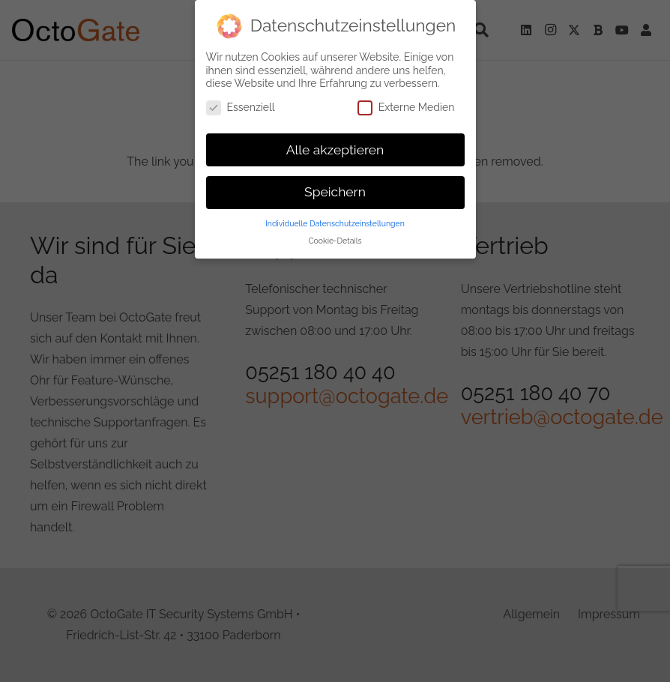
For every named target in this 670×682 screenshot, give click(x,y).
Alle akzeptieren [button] (335, 149)
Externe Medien (406, 107)
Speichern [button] (335, 191)
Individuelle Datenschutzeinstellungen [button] (335, 223)
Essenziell (240, 107)
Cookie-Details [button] (334, 240)
